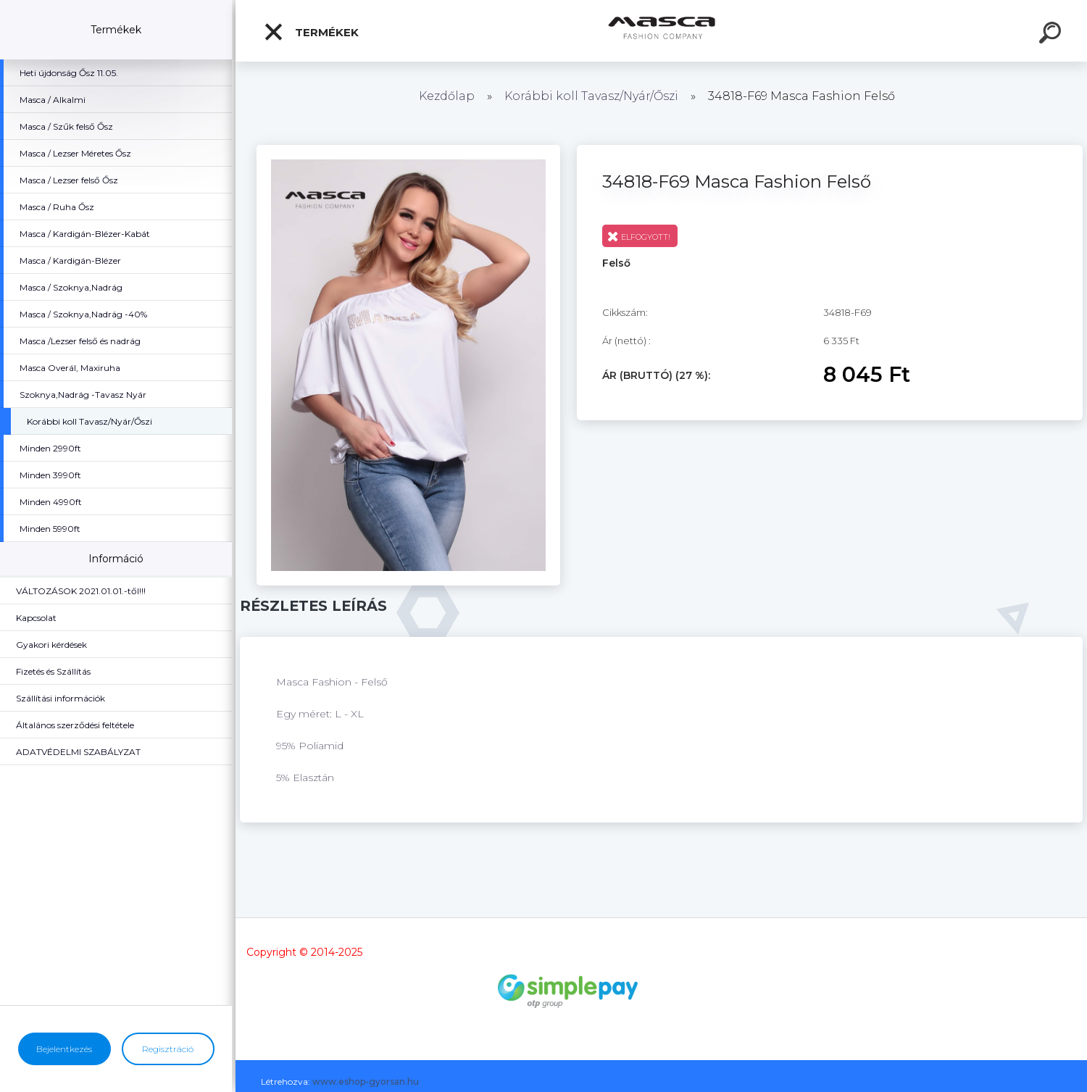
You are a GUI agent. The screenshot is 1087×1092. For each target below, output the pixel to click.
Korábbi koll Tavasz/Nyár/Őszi (592, 96)
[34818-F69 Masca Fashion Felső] (408, 150)
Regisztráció (167, 1048)
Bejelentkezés (64, 1048)
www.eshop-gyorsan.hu (365, 1081)
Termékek (311, 32)
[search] (1052, 34)
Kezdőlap (447, 96)
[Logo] (661, 31)
